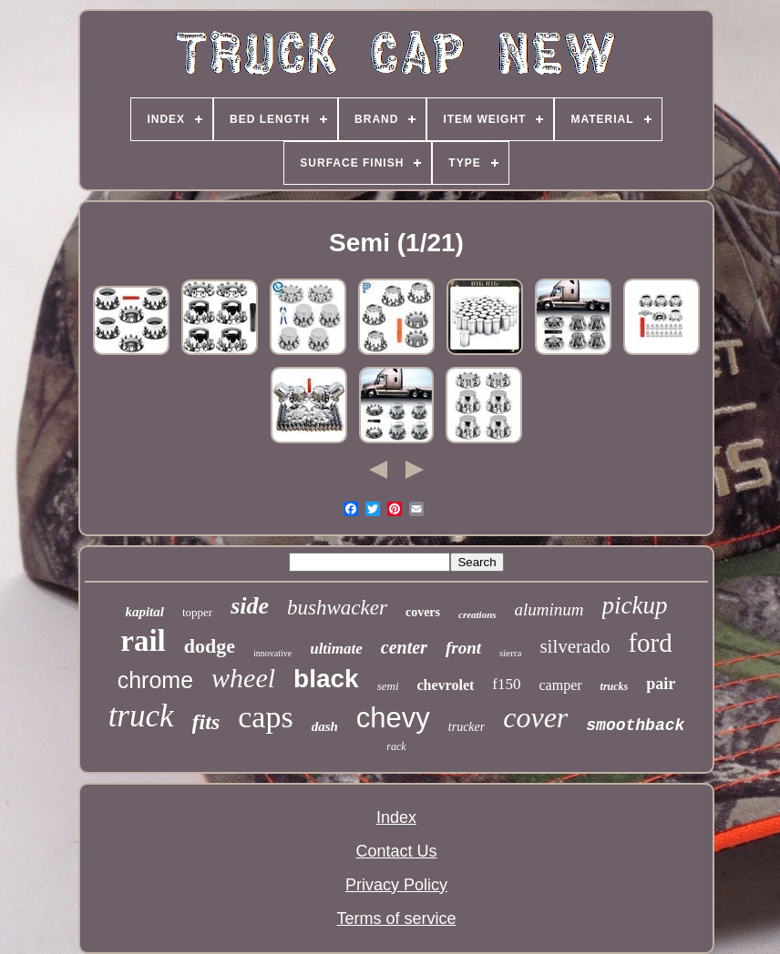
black (326, 679)
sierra (510, 652)
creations (477, 614)
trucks (614, 686)
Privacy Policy (396, 885)
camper (560, 685)
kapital (144, 611)
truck (141, 716)
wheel (243, 678)
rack (395, 746)
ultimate (336, 648)
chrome (155, 680)
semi (388, 686)
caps (265, 717)
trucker (466, 727)
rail (142, 640)
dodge (209, 645)
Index (396, 817)
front (463, 647)
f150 (506, 684)
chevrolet (446, 685)
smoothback (635, 725)
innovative (272, 653)
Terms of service (396, 918)
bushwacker (337, 607)
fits (206, 722)
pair (660, 684)
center (404, 647)
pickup (635, 605)
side (250, 606)
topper (197, 612)
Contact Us (395, 851)
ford (650, 642)
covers (422, 612)
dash (325, 726)
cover (535, 717)
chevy (393, 718)
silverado (574, 646)
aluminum (549, 609)
